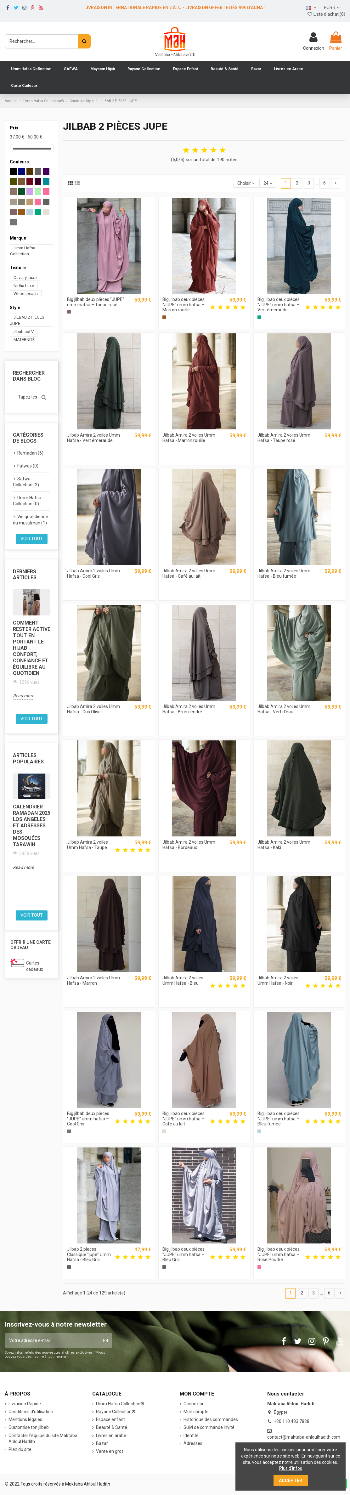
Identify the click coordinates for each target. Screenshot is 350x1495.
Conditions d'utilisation (30, 1411)
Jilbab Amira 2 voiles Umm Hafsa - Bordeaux (188, 845)
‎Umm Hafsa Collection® (120, 1403)
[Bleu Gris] (69, 1267)
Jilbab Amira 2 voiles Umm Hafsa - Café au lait (188, 573)
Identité (191, 1435)
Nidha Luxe (24, 285)
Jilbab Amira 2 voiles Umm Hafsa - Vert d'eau (283, 709)
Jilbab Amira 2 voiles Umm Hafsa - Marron (93, 980)
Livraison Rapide (24, 1403)
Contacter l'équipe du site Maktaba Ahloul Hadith (42, 1438)
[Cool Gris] (69, 1131)
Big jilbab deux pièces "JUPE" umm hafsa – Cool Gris (88, 1119)
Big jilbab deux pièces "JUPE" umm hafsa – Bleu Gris (183, 1254)
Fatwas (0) (27, 465)
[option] (31, 644)
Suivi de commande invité (208, 1427)
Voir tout (31, 538)
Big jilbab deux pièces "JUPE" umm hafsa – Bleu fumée (278, 1119)
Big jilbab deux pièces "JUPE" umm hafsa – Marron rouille (183, 305)
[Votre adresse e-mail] (52, 1340)
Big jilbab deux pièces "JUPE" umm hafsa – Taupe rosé (95, 302)
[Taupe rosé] (69, 312)
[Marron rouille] (164, 317)
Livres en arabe (111, 1435)
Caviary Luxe (25, 277)
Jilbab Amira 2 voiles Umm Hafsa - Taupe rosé (283, 438)
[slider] (12, 148)
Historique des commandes (210, 1419)
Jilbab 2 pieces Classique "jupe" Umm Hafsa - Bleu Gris (89, 1254)
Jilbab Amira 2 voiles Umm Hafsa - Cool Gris (93, 573)
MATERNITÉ (24, 339)
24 (267, 183)
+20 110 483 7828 (291, 1421)
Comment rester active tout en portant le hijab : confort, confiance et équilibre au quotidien (31, 648)
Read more (23, 695)
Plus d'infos (290, 1468)
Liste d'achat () (326, 14)
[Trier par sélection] (246, 183)
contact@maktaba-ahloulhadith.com (303, 1437)
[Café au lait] (164, 1131)
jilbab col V (24, 331)
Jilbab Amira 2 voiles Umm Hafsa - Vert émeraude (93, 438)
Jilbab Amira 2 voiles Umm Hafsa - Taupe (87, 845)
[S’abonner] (105, 1340)
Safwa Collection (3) (26, 482)
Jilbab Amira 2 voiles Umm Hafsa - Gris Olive (93, 709)
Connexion (194, 1403)
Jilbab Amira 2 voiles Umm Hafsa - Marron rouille (188, 438)
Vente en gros (110, 1451)
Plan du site (19, 1449)
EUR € (332, 7)
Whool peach (26, 293)
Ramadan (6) (30, 453)
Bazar (102, 1443)
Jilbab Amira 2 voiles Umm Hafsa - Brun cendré (188, 709)
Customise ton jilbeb (28, 1427)
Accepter (290, 1480)
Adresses (192, 1443)
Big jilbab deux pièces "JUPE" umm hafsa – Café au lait (183, 1119)
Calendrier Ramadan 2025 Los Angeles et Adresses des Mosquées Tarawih (31, 825)
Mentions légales (25, 1419)
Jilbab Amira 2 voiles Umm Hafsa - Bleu (182, 980)
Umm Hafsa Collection (22, 250)
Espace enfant (110, 1419)
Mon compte (196, 1411)
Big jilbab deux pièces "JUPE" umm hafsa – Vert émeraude (278, 305)
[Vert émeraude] (259, 317)
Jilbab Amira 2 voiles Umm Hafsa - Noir (277, 980)
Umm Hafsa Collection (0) (27, 501)
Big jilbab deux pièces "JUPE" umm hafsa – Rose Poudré (278, 1254)
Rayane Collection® (115, 1411)
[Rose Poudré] (259, 1267)
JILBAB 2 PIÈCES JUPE (27, 320)
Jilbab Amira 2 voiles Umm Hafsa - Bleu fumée (283, 573)
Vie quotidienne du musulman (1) (30, 519)
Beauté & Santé (111, 1427)
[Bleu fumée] (259, 1131)
